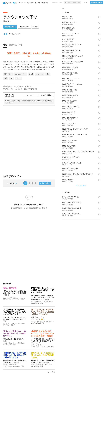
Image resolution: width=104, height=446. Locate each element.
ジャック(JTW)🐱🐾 (38, 319)
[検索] (66, 2)
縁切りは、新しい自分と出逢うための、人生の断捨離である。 (42, 355)
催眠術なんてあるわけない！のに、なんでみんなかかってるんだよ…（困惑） (42, 333)
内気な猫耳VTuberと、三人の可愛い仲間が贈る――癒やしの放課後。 (42, 290)
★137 (33, 321)
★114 (5, 297)
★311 (5, 343)
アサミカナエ (35, 343)
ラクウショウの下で (20, 17)
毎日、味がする (9, 288)
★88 (32, 364)
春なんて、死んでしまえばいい (13, 339)
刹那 (4, 341)
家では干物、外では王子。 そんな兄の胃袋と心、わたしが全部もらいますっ (14, 312)
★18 (32, 345)
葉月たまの (45, 299)
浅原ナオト (17, 362)
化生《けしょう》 (37, 317)
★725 (5, 364)
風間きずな (7, 21)
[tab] (5, 45)
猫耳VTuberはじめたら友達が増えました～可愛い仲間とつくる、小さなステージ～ (42, 297)
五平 (4, 321)
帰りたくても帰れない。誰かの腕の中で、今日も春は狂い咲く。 (14, 333)
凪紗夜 (7, 295)
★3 (32, 301)
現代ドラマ (12, 297)
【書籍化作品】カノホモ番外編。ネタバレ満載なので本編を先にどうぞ (14, 355)
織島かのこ (46, 362)
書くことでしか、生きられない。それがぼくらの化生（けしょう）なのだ (42, 312)
